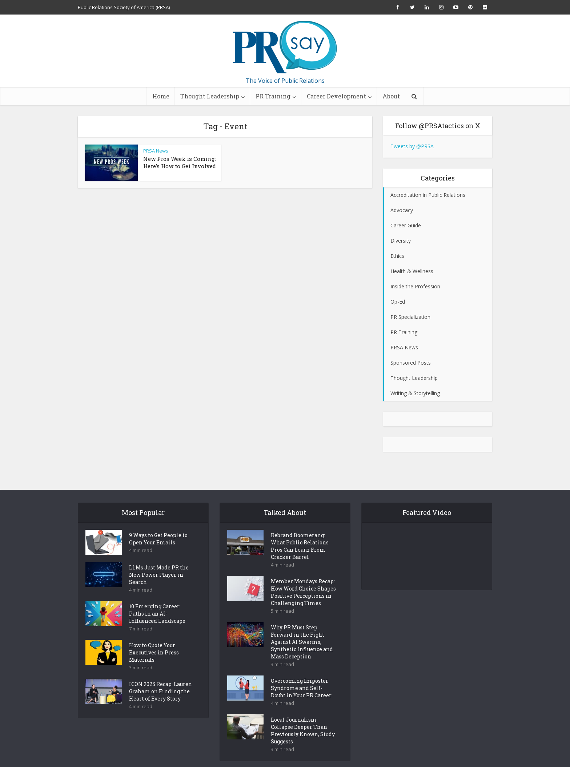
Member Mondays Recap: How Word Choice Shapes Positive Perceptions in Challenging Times (303, 579)
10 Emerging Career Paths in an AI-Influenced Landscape (157, 601)
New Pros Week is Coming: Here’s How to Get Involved (179, 162)
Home (160, 96)
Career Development (336, 96)
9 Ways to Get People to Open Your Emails (158, 526)
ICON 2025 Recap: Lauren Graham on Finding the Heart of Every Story (160, 678)
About (391, 96)
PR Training (273, 96)
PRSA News (155, 150)
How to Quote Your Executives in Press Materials (154, 639)
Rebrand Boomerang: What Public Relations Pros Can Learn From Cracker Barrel (300, 533)
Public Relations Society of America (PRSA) (124, 7)
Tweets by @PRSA (412, 146)
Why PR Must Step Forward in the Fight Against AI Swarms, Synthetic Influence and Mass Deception (302, 629)
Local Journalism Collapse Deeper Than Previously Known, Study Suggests (303, 717)
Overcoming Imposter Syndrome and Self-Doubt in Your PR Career (301, 675)
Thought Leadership (209, 96)
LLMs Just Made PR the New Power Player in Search (159, 562)
